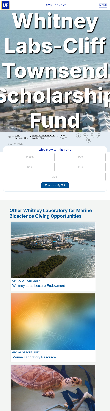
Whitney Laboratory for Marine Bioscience (43, 136)
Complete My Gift (55, 185)
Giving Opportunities (21, 136)
